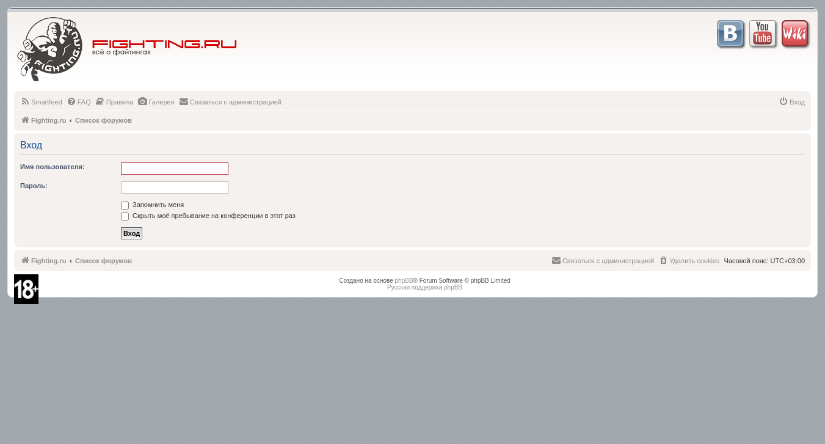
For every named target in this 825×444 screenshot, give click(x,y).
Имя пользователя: (52, 166)
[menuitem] (41, 102)
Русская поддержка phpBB (424, 287)
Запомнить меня (152, 204)
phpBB (404, 280)
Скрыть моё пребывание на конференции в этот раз (208, 215)
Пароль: (34, 185)
